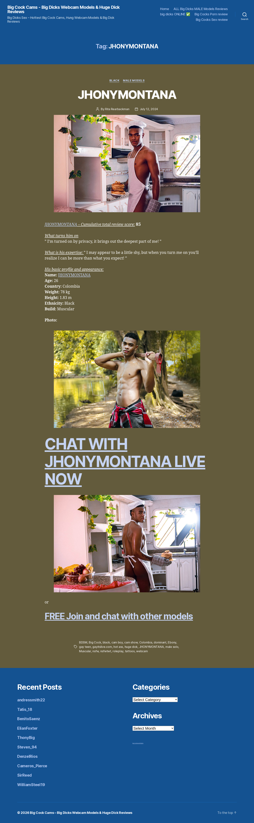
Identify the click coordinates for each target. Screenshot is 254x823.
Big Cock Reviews (135, 743)
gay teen (85, 647)
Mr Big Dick (141, 743)
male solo (171, 647)
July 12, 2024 (149, 109)
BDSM (83, 642)
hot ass (118, 647)
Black (114, 80)
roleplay (118, 651)
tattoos (130, 651)
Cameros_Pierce (32, 766)
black (106, 642)
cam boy (117, 642)
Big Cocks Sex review (212, 20)
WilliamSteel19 (31, 784)
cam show (131, 642)
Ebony (172, 642)
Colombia (145, 642)
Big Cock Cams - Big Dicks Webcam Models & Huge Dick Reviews (63, 9)
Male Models (134, 80)
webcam (142, 651)
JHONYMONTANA (127, 94)
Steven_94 (27, 747)
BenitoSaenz (28, 719)
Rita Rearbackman (117, 109)
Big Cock (95, 642)
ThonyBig (26, 737)
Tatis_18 (24, 709)
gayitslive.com (102, 647)
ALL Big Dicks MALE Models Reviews (200, 9)
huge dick (131, 647)
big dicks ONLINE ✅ (175, 14)
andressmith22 (31, 700)
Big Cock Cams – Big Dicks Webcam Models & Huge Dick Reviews (81, 813)
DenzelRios (27, 756)
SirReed (24, 775)
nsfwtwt (105, 651)
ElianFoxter (27, 728)
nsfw (95, 651)
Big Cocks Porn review (211, 14)
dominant (160, 642)
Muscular (85, 651)
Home (164, 9)
